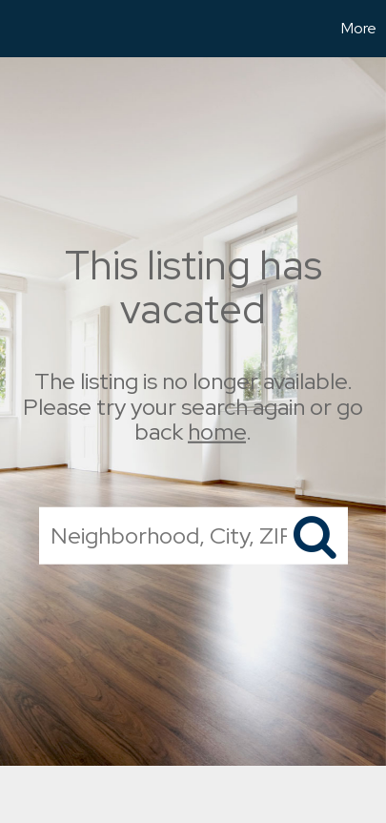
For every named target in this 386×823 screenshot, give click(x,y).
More (358, 28)
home (217, 431)
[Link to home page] (17, 28)
